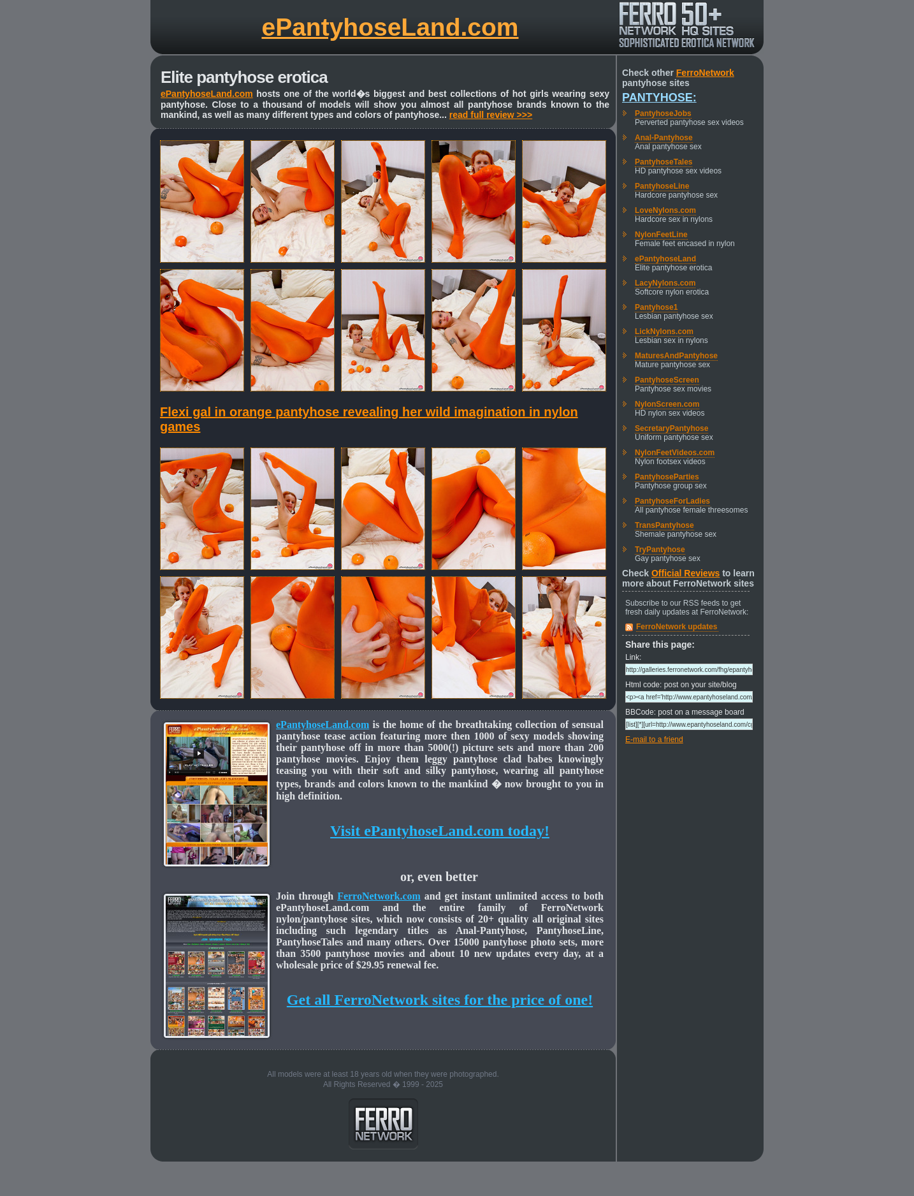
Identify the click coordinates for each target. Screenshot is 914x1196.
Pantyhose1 (656, 307)
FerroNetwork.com (379, 896)
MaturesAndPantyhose (676, 355)
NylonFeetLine (661, 234)
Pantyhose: (659, 97)
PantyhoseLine (662, 186)
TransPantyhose (664, 525)
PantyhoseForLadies (672, 501)
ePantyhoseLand (665, 258)
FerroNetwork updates (676, 626)
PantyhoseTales (663, 161)
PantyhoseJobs (663, 113)
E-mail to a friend (654, 739)
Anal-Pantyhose (664, 137)
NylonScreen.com (667, 404)
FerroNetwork (705, 73)
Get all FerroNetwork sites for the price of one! (440, 999)
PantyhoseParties (667, 476)
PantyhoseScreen (667, 380)
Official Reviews (685, 573)
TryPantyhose (660, 549)
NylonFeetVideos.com (675, 452)
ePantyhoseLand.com (389, 27)
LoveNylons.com (665, 210)
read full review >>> (490, 115)
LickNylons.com (664, 331)
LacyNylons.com (665, 283)
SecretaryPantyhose (671, 428)
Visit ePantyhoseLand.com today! (439, 830)
